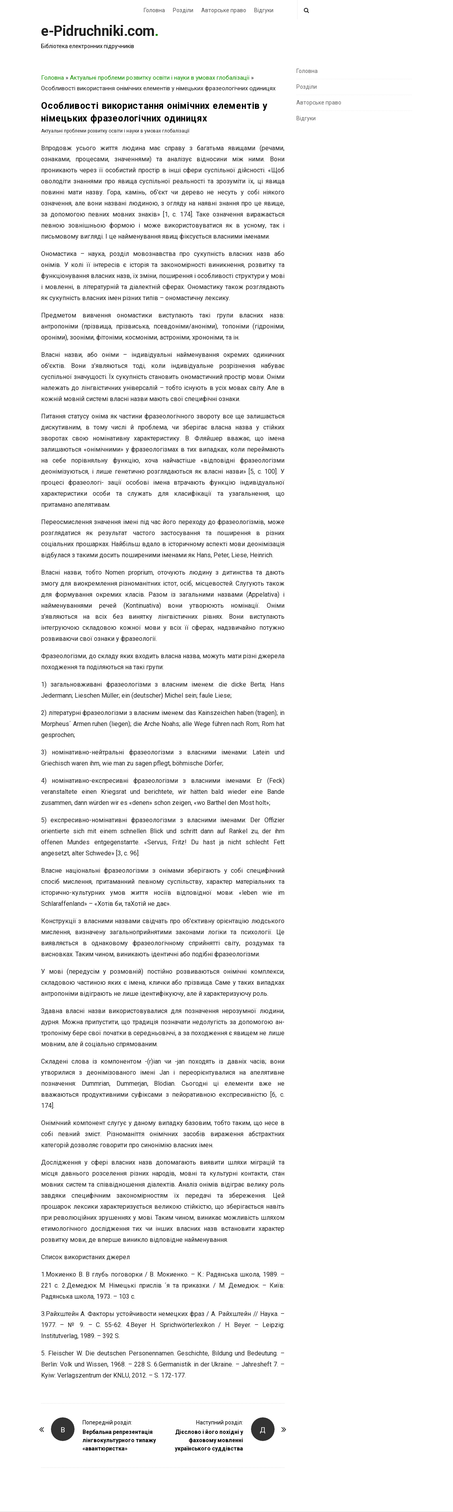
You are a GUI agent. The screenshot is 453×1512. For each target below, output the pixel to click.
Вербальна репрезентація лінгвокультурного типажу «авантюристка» (119, 1440)
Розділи (183, 10)
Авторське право (223, 10)
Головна (154, 10)
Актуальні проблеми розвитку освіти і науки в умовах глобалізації (159, 77)
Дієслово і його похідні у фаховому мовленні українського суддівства (209, 1440)
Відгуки (263, 10)
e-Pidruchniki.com (98, 31)
